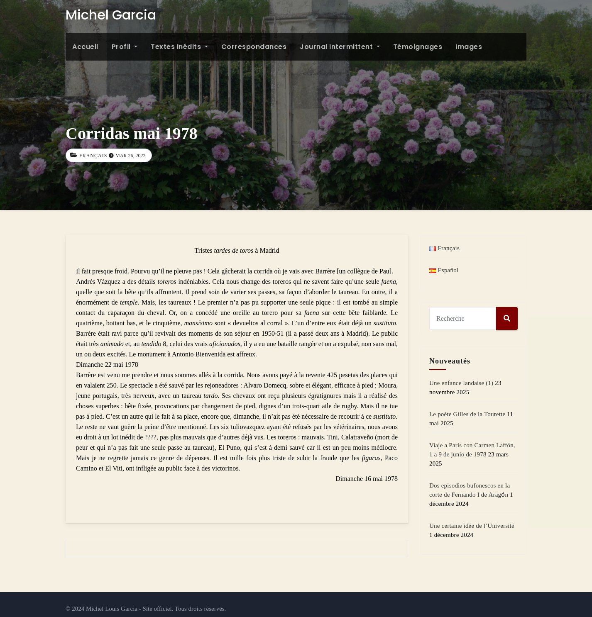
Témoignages (418, 46)
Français (93, 156)
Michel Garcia (111, 14)
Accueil (85, 46)
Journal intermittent (340, 46)
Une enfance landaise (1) (461, 383)
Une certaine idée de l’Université (471, 525)
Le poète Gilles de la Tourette (467, 414)
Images (468, 46)
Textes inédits (179, 46)
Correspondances (254, 46)
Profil (125, 46)
